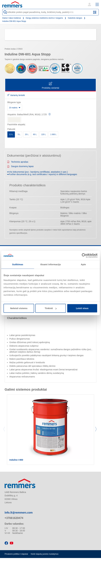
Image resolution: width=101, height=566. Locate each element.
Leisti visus (82, 308)
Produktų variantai (50, 85)
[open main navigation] (97, 4)
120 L (43, 134)
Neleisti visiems (18, 308)
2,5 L (11, 134)
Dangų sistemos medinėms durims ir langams (44, 18)
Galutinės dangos (75, 18)
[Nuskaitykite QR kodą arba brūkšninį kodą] (95, 12)
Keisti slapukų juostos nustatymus (44, 554)
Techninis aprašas (17, 162)
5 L (19, 134)
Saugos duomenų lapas (20, 166)
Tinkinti (50, 308)
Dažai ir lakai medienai (11, 18)
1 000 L (53, 134)
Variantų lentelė (16, 95)
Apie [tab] (83, 264)
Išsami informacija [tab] (50, 264)
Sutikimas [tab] (17, 264)
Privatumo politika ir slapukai (16, 554)
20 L (27, 134)
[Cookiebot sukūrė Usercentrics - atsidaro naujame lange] (84, 255)
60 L (35, 134)
